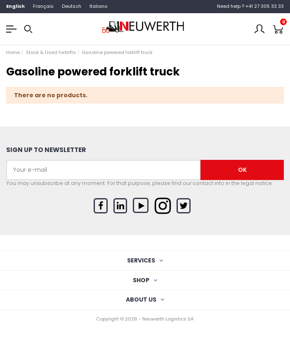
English (15, 6)
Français (43, 6)
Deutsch (71, 6)
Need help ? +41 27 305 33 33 (250, 6)
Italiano (98, 6)
